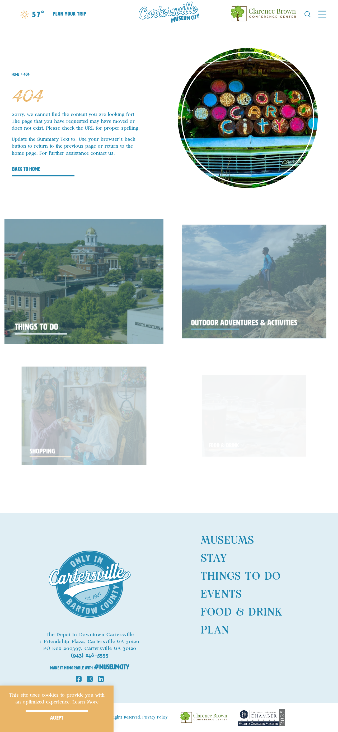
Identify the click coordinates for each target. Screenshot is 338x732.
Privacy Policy (155, 717)
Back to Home (26, 169)
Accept (56, 718)
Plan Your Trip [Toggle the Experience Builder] (69, 13)
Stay (214, 558)
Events (221, 594)
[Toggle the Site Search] (307, 13)
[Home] (169, 14)
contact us (102, 153)
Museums (227, 540)
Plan (215, 630)
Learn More (85, 702)
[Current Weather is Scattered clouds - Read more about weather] (32, 14)
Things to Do (241, 576)
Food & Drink (241, 612)
